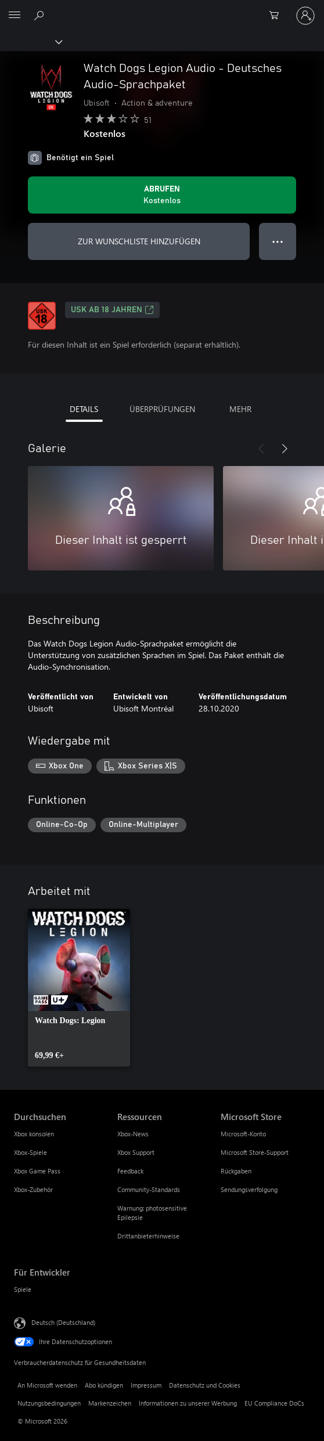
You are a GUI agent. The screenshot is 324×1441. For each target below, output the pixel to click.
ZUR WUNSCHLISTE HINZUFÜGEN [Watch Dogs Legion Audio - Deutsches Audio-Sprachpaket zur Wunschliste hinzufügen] (139, 241)
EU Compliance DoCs (274, 1403)
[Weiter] (284, 448)
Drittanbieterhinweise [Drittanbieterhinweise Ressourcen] (148, 1236)
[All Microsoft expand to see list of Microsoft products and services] (14, 16)
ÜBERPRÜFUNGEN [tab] (162, 408)
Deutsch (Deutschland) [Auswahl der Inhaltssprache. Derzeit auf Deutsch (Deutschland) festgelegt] (63, 1322)
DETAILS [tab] (84, 408)
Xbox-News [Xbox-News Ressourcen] (133, 1133)
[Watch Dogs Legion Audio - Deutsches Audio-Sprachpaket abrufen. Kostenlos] (162, 195)
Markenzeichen (109, 1403)
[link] (79, 988)
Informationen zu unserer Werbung (188, 1403)
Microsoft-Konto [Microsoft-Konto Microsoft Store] (243, 1133)
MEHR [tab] (240, 408)
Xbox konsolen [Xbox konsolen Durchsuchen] (34, 1133)
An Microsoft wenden (47, 1385)
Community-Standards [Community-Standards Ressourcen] (148, 1189)
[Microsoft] (161, 9)
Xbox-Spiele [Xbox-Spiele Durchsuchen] (30, 1152)
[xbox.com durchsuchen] (41, 15)
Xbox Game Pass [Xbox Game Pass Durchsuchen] (37, 1171)
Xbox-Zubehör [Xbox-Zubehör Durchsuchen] (33, 1189)
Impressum (146, 1385)
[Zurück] (261, 448)
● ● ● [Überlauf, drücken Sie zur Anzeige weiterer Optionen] (277, 241)
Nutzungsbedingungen (49, 1403)
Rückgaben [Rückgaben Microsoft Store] (236, 1171)
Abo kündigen (104, 1385)
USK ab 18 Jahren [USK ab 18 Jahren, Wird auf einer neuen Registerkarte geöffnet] (112, 310)
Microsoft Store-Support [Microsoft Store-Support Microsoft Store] (255, 1152)
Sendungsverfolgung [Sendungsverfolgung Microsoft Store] (249, 1189)
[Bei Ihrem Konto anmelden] (305, 16)
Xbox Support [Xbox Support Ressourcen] (135, 1152)
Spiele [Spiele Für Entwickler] (22, 1289)
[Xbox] (30, 41)
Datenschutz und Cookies (204, 1385)
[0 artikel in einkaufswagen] (277, 16)
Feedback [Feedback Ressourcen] (130, 1171)
